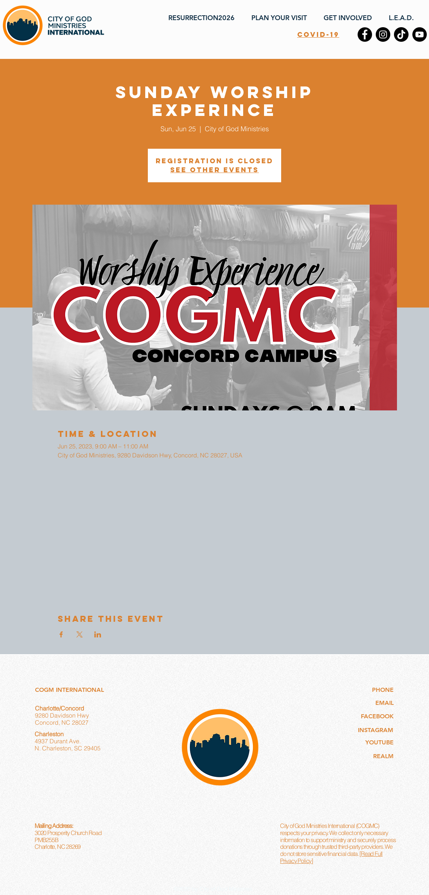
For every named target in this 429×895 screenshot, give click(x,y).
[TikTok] (401, 34)
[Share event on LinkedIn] (97, 634)
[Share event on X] (79, 634)
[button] (276, 18)
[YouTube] (419, 34)
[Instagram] (383, 34)
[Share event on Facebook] (61, 634)
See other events (214, 170)
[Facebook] (365, 34)
